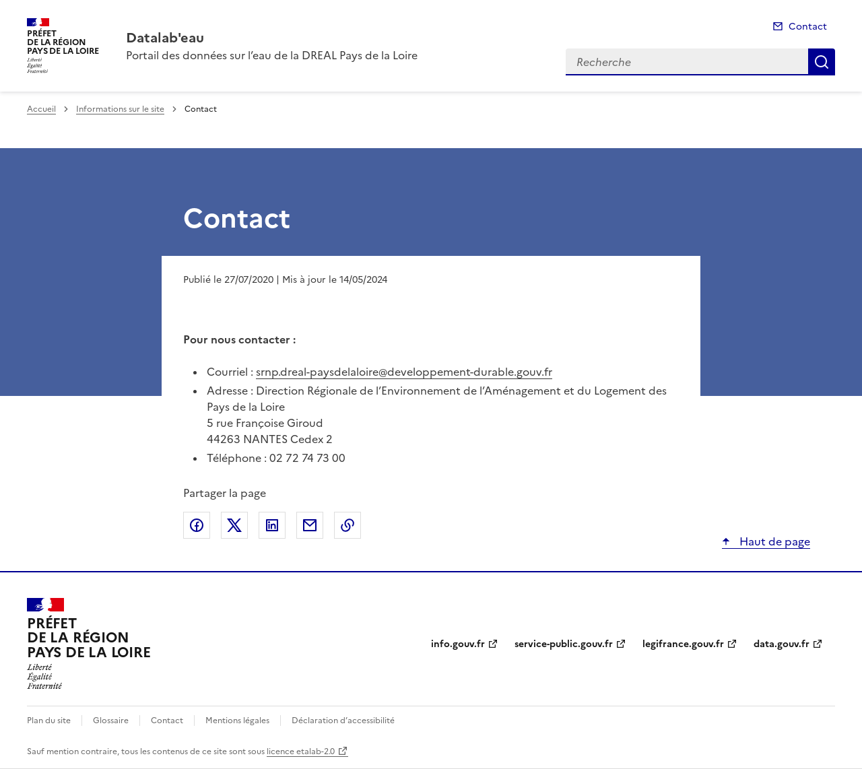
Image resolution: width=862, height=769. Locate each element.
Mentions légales (237, 720)
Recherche (821, 61)
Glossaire (111, 720)
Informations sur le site (120, 109)
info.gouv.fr (458, 644)
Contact (808, 27)
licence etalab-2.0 (301, 751)
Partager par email (309, 525)
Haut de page (773, 541)
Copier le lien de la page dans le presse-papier (347, 525)
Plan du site (49, 720)
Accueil (41, 109)
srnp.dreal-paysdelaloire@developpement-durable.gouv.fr (404, 372)
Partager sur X (234, 525)
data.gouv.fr (781, 644)
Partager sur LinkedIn (272, 525)
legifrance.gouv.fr (683, 644)
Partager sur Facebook (196, 525)
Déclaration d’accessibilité (343, 720)
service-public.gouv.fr (564, 644)
